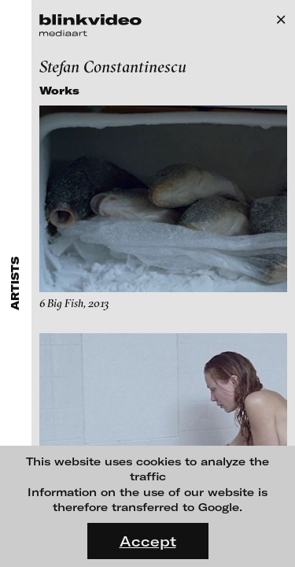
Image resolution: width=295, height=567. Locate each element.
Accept (148, 541)
